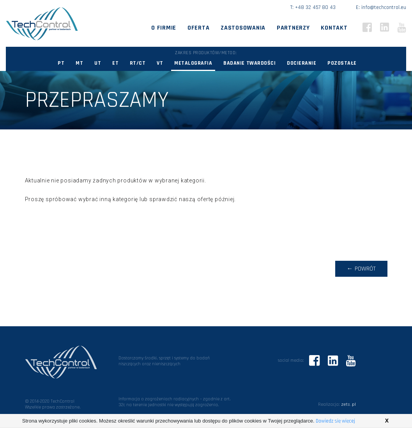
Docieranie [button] (301, 63)
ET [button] (115, 63)
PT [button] (61, 63)
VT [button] (160, 63)
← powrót (361, 269)
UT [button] (97, 63)
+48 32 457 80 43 (315, 7)
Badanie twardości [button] (249, 63)
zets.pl (348, 404)
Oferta (198, 28)
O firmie (163, 28)
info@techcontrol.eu (383, 7)
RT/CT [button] (138, 63)
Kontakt (334, 28)
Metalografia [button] (193, 63)
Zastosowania (243, 28)
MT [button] (79, 63)
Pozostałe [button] (342, 63)
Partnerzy (293, 28)
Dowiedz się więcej (335, 421)
